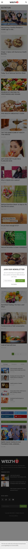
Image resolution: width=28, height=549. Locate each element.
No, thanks (14, 284)
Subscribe (20, 280)
